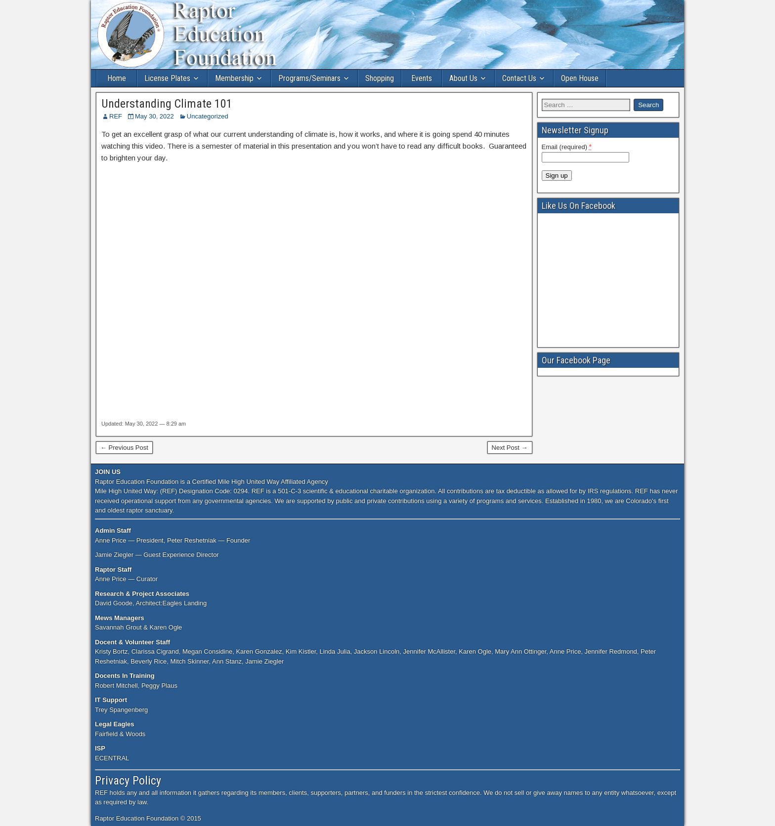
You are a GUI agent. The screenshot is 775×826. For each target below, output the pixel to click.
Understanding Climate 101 (166, 104)
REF (115, 116)
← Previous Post (124, 447)
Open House (580, 78)
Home (116, 78)
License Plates (167, 78)
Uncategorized (207, 116)
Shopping (379, 78)
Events (421, 78)
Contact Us (519, 78)
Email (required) (567, 147)
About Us (463, 78)
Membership (234, 78)
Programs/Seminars (309, 78)
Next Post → (510, 447)
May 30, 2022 (154, 116)
